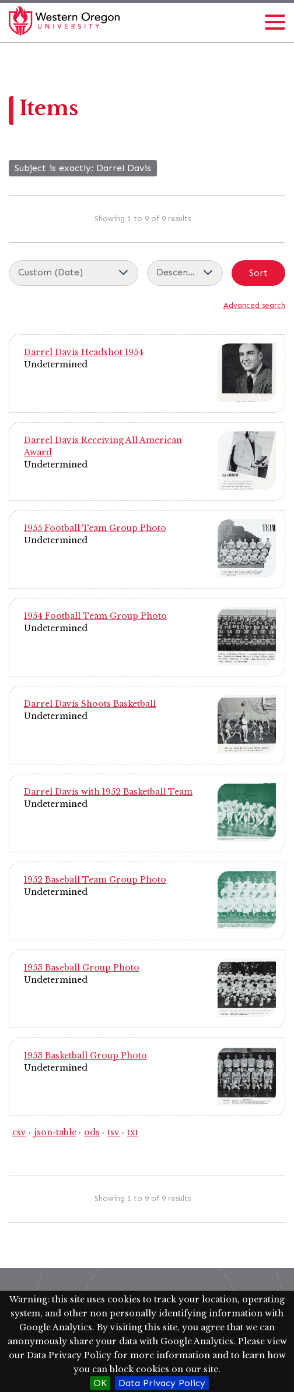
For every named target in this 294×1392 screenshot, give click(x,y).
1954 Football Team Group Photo (95, 616)
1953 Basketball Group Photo (85, 1055)
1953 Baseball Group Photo (81, 967)
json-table (55, 1132)
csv (19, 1132)
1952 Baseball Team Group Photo (95, 879)
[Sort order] (185, 273)
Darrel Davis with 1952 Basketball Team (108, 792)
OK (100, 1383)
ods (92, 1132)
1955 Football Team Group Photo (95, 528)
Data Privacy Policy (161, 1383)
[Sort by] (73, 273)
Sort (258, 272)
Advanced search (254, 305)
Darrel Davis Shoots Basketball (90, 704)
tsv (113, 1132)
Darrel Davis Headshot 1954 (84, 352)
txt (132, 1132)
